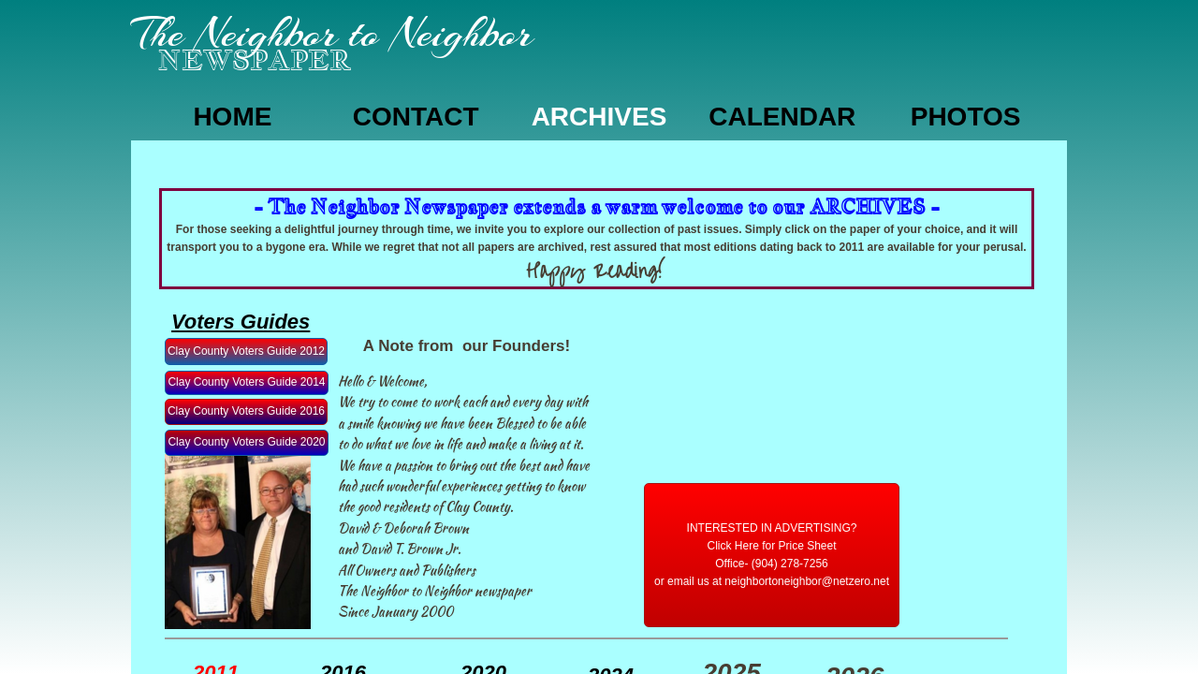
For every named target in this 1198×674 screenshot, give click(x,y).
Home (232, 116)
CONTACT (416, 116)
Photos (966, 116)
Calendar (782, 116)
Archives (599, 116)
